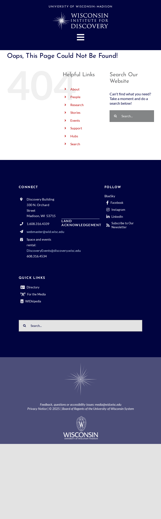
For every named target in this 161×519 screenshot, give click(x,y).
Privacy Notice (37, 409)
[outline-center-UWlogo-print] (80, 418)
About (74, 89)
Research (77, 105)
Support (76, 128)
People (75, 97)
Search (75, 144)
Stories (75, 112)
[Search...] (132, 116)
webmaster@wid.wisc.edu (45, 232)
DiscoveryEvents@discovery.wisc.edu (54, 251)
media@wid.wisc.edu (108, 404)
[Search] (115, 116)
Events (75, 120)
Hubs (74, 136)
